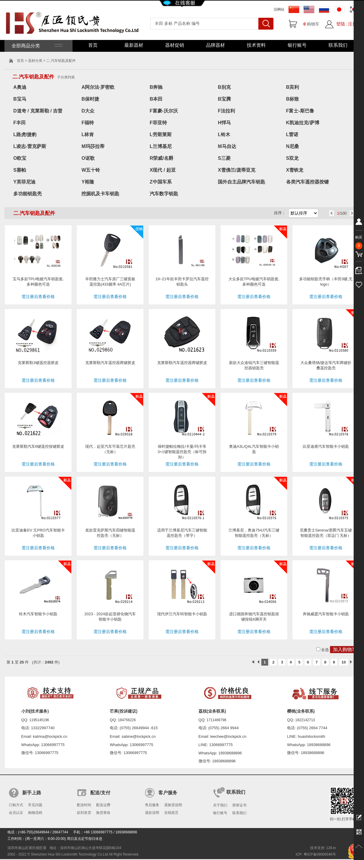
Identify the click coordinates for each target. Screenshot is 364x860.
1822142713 (305, 720)
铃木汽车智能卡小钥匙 (38, 614)
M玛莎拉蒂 (92, 146)
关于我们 (220, 805)
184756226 (127, 720)
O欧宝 (19, 158)
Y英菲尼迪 (24, 181)
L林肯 (87, 134)
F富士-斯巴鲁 (300, 110)
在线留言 (171, 813)
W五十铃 (90, 170)
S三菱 (224, 158)
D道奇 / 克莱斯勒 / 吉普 (37, 110)
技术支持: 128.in (323, 848)
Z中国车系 (161, 181)
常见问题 (35, 805)
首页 (93, 45)
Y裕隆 (87, 181)
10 (344, 662)
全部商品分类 (36, 45)
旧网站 (279, 9)
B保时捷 (90, 99)
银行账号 (297, 45)
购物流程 (35, 813)
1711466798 (216, 720)
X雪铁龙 (295, 170)
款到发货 (84, 813)
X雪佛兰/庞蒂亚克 (236, 170)
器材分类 (35, 61)
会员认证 (16, 813)
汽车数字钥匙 (164, 193)
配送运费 (103, 805)
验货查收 (103, 813)
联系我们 (337, 45)
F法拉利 (226, 110)
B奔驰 (156, 87)
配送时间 (84, 805)
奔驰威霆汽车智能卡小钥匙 (326, 614)
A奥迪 (19, 87)
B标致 (292, 99)
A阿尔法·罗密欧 (98, 87)
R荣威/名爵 (161, 158)
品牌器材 (215, 45)
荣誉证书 (239, 805)
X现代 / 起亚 (163, 170)
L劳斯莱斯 (161, 134)
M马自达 (227, 146)
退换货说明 (173, 805)
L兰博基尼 (161, 146)
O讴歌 (87, 158)
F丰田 (19, 122)
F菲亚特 (158, 122)
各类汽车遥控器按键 (307, 181)
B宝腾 (224, 99)
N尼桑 (292, 146)
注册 (352, 23)
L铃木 (224, 134)
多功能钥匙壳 (27, 193)
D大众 (87, 110)
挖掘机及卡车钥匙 (100, 193)
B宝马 (19, 99)
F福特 (87, 122)
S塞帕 (19, 170)
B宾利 (292, 87)
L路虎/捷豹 (24, 134)
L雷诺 (292, 134)
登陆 (340, 23)
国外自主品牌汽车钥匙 (241, 181)
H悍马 (224, 122)
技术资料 (256, 45)
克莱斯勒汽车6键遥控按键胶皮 (38, 446)
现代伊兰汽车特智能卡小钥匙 (182, 614)
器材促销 (174, 45)
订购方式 (16, 805)
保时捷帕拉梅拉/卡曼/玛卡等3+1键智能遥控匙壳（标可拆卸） (181, 451)
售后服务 (152, 805)
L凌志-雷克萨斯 (29, 146)
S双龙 (292, 158)
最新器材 (133, 45)
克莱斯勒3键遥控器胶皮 (38, 362)
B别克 (224, 87)
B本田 (156, 99)
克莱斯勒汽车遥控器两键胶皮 (110, 362)
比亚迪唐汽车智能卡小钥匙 (326, 446)
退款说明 (152, 813)
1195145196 (39, 720)
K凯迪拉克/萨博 (302, 122)
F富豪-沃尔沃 (164, 110)
